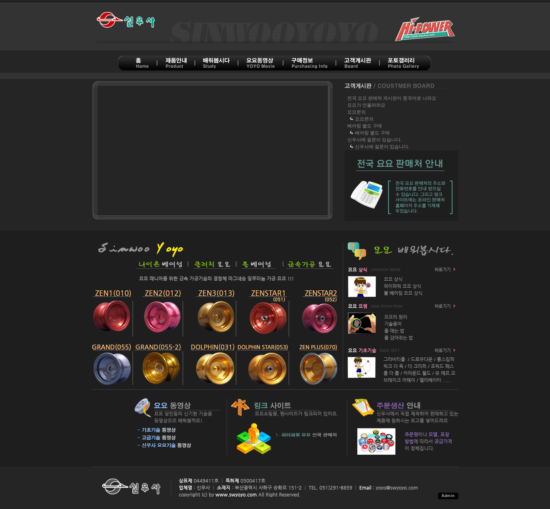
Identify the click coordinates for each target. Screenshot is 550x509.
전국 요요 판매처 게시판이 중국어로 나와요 (391, 98)
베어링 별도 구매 (364, 126)
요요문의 (356, 112)
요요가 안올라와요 (366, 105)
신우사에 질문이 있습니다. (374, 139)
